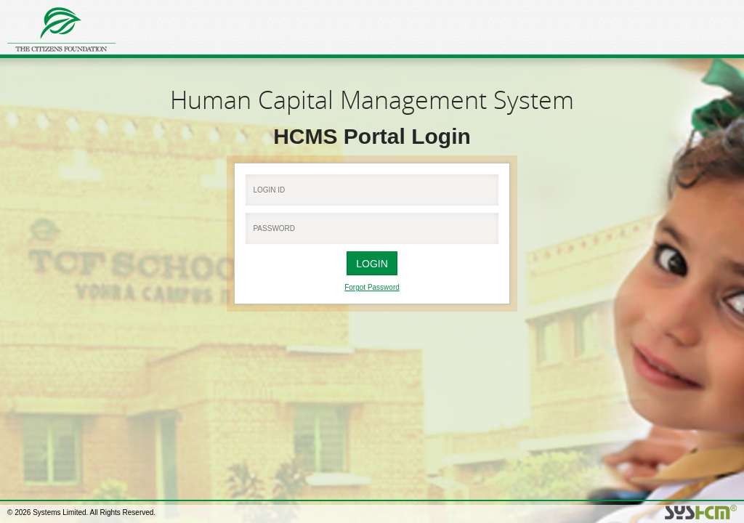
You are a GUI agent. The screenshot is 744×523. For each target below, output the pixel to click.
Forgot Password (372, 287)
